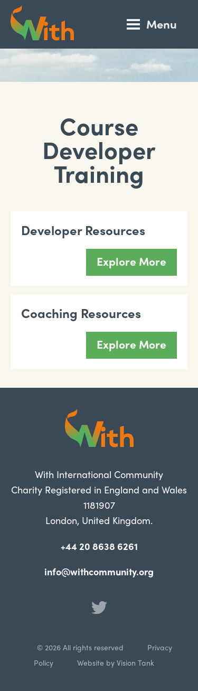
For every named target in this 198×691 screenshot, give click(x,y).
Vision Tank (135, 662)
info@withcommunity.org (99, 571)
